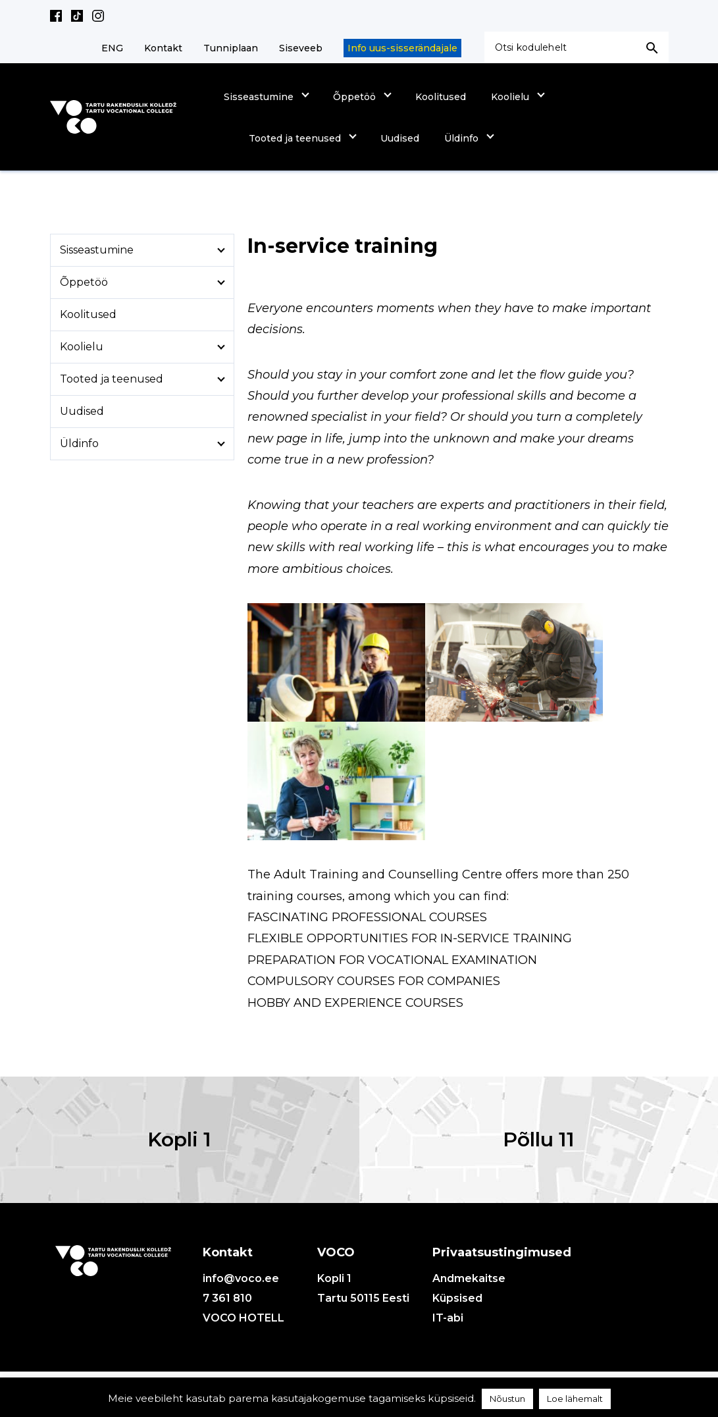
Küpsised (457, 1298)
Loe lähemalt (575, 1398)
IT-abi (447, 1318)
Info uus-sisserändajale (402, 48)
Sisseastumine (259, 97)
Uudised (399, 138)
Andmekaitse (468, 1278)
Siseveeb (300, 48)
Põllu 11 (539, 1139)
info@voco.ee (241, 1278)
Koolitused (440, 97)
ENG (112, 48)
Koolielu (510, 97)
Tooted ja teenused (295, 138)
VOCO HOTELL (243, 1318)
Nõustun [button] (507, 1398)
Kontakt (163, 48)
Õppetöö (354, 97)
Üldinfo (461, 138)
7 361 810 (227, 1298)
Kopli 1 (179, 1139)
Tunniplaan (230, 48)
